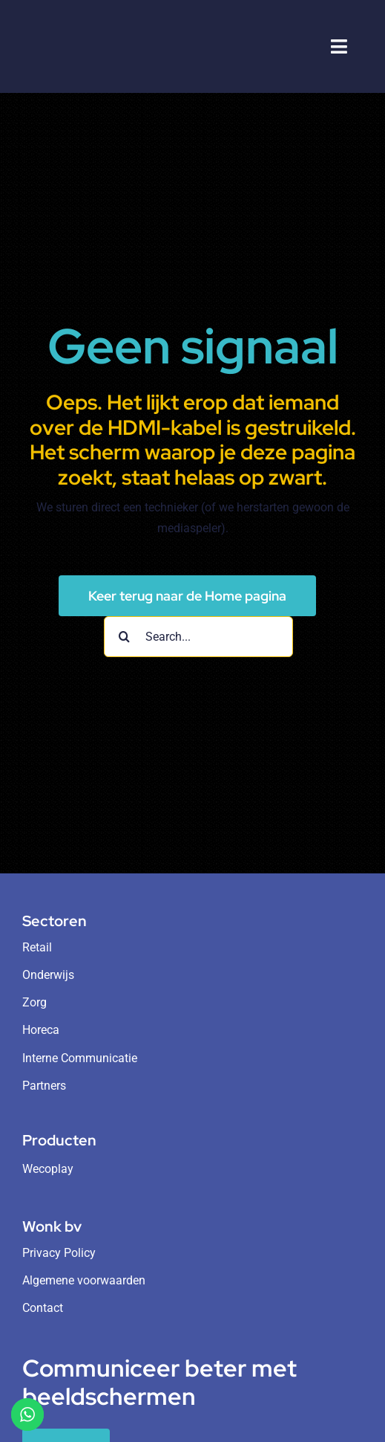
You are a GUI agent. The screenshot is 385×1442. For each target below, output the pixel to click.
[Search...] (198, 636)
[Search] (124, 636)
